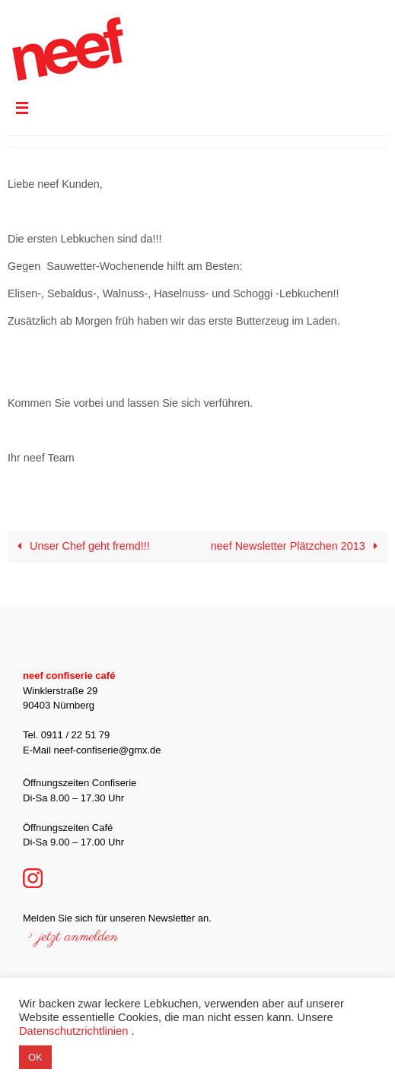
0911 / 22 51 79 (75, 735)
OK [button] (35, 1057)
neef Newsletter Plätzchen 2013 (297, 546)
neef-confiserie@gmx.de (107, 750)
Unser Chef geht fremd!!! (80, 546)
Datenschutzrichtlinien (73, 1031)
